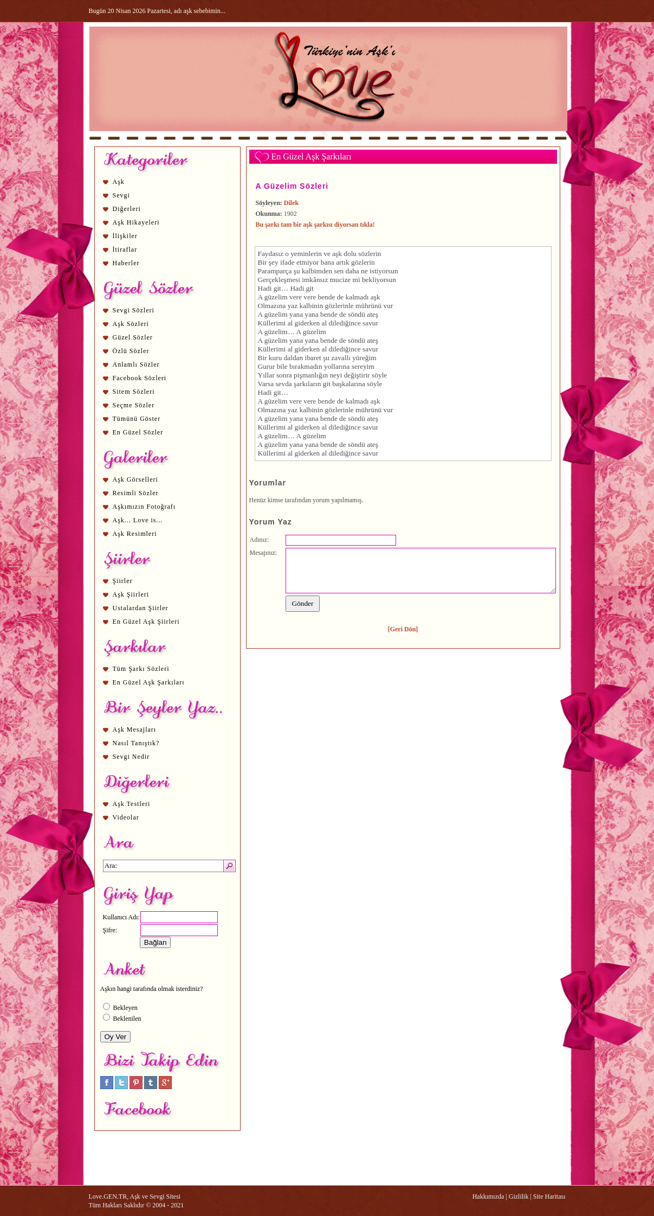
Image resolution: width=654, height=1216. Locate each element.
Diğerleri (127, 209)
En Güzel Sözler (138, 432)
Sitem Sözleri (134, 391)
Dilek (291, 203)
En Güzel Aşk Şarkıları (149, 682)
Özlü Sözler (131, 351)
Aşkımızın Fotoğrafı (144, 506)
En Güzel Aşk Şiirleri (146, 621)
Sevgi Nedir (131, 756)
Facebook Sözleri (140, 378)
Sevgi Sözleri (133, 310)
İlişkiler (125, 236)
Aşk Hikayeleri (136, 222)
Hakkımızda (488, 1196)
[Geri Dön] (403, 629)
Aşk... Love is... (138, 520)
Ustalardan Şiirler (141, 608)
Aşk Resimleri (135, 533)
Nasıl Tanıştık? (136, 743)
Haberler (126, 263)
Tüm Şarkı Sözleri (141, 669)
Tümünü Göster (137, 419)
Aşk (119, 181)
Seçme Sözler (134, 405)
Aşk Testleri (132, 804)
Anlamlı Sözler (136, 364)
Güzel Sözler (133, 337)
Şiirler (123, 581)
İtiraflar (125, 249)
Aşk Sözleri (131, 324)
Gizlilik (519, 1196)
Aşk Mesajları (135, 729)
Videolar (126, 817)
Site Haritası (549, 1196)
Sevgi (121, 195)
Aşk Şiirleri (131, 594)
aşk (337, 253)
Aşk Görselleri (135, 479)
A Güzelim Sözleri (292, 186)
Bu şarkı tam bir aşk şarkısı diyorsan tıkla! (315, 224)
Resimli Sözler (136, 493)
